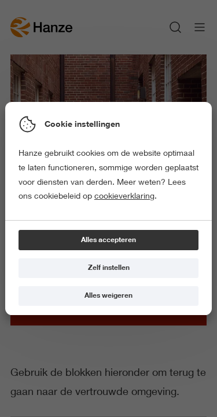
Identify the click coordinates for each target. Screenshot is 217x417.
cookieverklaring (124, 195)
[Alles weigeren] (108, 296)
